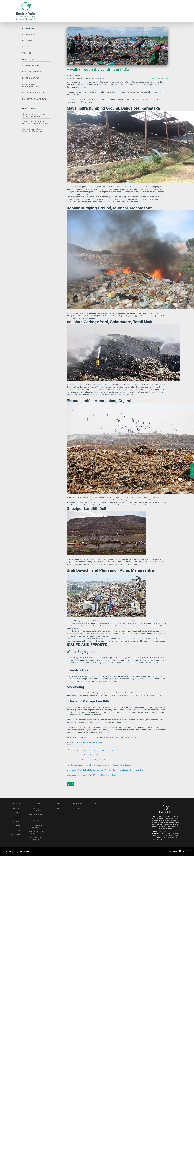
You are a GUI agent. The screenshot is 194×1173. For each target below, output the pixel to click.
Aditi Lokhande (82, 742)
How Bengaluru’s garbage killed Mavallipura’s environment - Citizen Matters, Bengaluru (100, 764)
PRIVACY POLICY (16, 832)
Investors (16, 823)
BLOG (97, 806)
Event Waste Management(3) (32, 82)
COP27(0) (23, 46)
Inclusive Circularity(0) (30, 94)
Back (70, 783)
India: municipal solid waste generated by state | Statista (88, 759)
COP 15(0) (23, 52)
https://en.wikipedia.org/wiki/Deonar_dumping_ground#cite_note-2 (92, 749)
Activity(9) (24, 40)
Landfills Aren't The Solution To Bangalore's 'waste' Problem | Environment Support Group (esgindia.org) (106, 769)
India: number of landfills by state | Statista (83, 754)
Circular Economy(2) (29, 70)
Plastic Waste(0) (27, 76)
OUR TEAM (16, 814)
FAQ (117, 806)
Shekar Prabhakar (95, 742)
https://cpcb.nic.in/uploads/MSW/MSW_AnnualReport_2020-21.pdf (91, 774)
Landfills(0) (25, 58)
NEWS (57, 806)
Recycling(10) (25, 34)
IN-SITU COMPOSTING (36, 812)
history (16, 806)
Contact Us (192, 471)
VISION (16, 810)
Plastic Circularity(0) (29, 88)
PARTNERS (16, 828)
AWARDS (16, 819)
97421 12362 (162, 829)
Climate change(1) (27, 64)
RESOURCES (77, 806)
